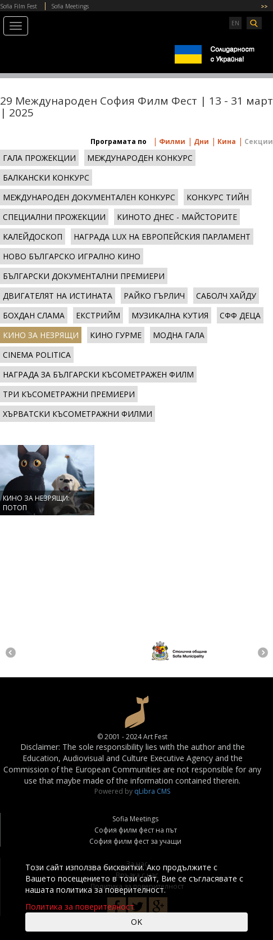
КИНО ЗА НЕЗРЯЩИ (41, 335)
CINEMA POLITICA (37, 354)
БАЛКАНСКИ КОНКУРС (46, 177)
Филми (171, 141)
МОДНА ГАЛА (178, 335)
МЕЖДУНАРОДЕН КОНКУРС (140, 157)
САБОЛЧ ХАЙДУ (226, 295)
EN (235, 23)
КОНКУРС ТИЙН (217, 197)
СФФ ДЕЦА (240, 315)
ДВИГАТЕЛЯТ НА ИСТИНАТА (57, 295)
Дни (200, 141)
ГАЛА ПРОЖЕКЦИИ (39, 157)
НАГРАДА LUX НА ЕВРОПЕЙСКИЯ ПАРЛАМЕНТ (162, 236)
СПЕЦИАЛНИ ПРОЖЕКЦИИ (54, 217)
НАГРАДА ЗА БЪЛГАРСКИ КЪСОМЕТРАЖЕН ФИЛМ (98, 374)
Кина (226, 141)
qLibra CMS (152, 791)
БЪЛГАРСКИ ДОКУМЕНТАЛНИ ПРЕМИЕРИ (84, 276)
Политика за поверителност (79, 906)
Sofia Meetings (70, 6)
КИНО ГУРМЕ (116, 335)
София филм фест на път (135, 830)
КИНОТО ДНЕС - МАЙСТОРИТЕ (177, 217)
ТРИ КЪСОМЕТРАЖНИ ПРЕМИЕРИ (69, 394)
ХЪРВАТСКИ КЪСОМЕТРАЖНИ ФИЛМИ (77, 413)
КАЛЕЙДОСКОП (32, 236)
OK (136, 921)
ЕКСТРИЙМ (98, 315)
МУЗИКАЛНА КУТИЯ (169, 315)
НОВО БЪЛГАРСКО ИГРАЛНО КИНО (71, 256)
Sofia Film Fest (18, 6)
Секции (258, 141)
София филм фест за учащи (135, 841)
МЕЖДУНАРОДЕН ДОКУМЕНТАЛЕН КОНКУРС (89, 197)
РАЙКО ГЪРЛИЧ (154, 295)
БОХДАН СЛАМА (34, 315)
